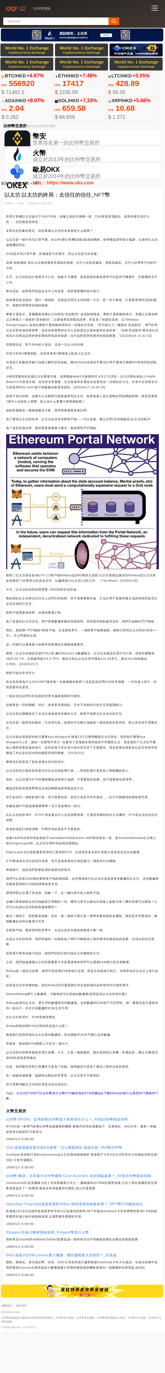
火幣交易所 (20, 225)
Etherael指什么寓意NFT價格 (131, 1134)
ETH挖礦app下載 (97, 1134)
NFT (36, 1134)
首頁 (4, 225)
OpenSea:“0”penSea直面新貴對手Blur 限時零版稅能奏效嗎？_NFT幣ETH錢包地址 (74, 1245)
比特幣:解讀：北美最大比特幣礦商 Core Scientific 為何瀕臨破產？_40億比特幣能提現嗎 (78, 1217)
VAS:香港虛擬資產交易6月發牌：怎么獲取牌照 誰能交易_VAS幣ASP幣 (64, 1189)
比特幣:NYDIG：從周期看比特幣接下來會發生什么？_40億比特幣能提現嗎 (67, 1160)
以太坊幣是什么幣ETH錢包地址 (62, 1134)
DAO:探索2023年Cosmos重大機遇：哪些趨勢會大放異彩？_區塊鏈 (61, 1296)
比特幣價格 (29, 1368)
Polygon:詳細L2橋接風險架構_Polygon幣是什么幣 (47, 1273)
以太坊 (21, 1134)
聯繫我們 (7, 1347)
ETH (29, 1134)
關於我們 (21, 1347)
